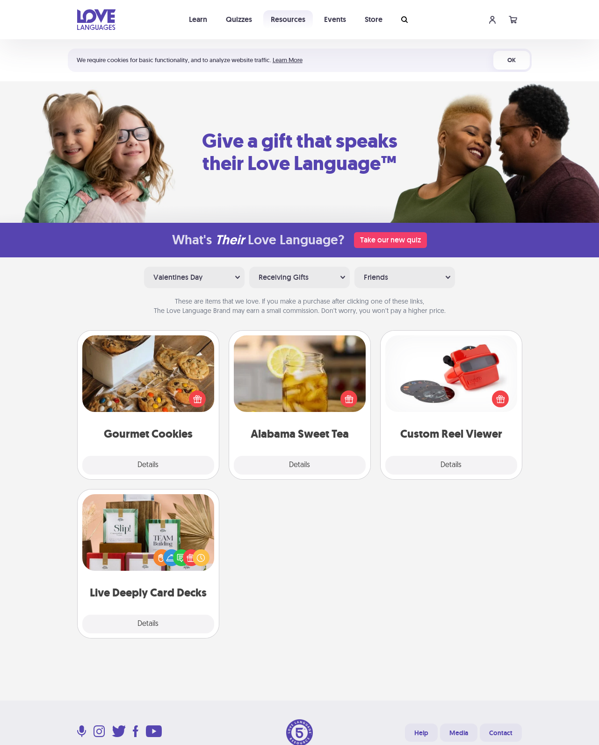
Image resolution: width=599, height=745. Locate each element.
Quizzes (239, 19)
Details (148, 465)
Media (458, 733)
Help (421, 733)
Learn (198, 19)
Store (373, 19)
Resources (288, 19)
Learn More (288, 60)
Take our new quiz (390, 240)
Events (335, 19)
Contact (500, 733)
